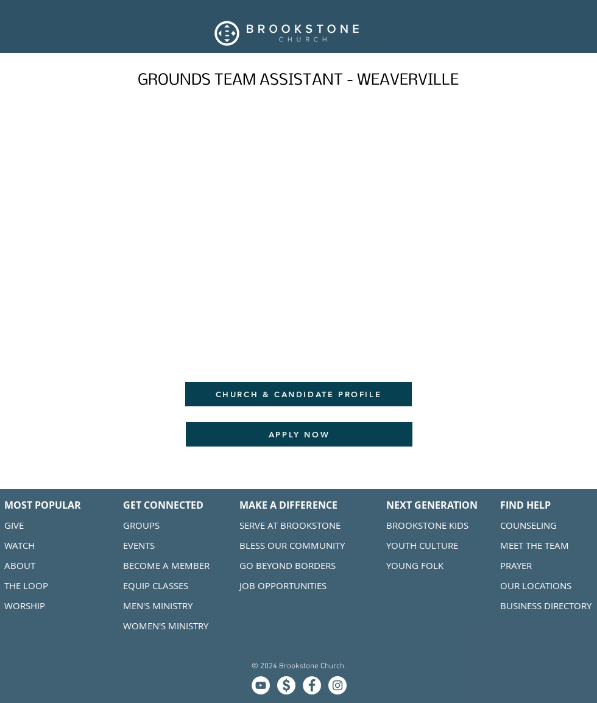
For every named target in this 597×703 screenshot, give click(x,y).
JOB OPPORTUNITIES (283, 585)
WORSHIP (24, 605)
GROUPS (141, 525)
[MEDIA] (261, 685)
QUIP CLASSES (158, 585)
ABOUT (19, 565)
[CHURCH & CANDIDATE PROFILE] (298, 394)
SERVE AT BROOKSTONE (290, 525)
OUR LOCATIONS (537, 585)
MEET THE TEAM (534, 545)
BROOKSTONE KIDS (427, 525)
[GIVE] (286, 685)
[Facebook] (312, 685)
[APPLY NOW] (299, 434)
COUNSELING (528, 525)
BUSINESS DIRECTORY (546, 605)
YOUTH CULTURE (422, 545)
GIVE (14, 525)
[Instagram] (337, 685)
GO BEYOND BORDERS (287, 565)
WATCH (19, 545)
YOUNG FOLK (414, 565)
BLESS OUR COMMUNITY (292, 545)
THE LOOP (26, 585)
